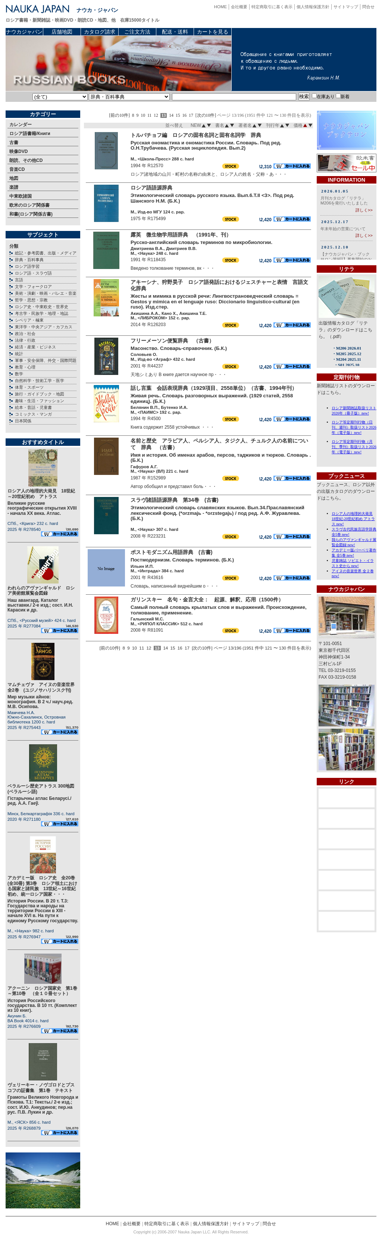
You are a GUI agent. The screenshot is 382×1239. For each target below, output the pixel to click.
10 (143, 115)
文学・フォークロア (33, 286)
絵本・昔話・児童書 (33, 407)
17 (191, 115)
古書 (13, 142)
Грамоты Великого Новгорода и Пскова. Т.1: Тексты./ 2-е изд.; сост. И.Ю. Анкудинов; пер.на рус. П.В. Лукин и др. (42, 1105)
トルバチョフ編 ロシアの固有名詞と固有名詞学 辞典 (196, 135)
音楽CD (17, 169)
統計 (19, 353)
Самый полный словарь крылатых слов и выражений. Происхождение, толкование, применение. (219, 610)
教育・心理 (25, 367)
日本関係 (23, 421)
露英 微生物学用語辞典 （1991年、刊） (181, 235)
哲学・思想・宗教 (31, 300)
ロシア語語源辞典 (154, 188)
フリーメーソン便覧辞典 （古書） (172, 341)
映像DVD (18, 151)
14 (171, 115)
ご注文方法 (137, 32)
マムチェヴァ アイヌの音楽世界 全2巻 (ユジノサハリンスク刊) (43, 687)
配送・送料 (175, 32)
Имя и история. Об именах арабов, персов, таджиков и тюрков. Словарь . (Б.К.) (221, 457)
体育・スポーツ (29, 387)
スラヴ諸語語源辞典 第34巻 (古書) (175, 500)
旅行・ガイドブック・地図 (39, 394)
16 (184, 115)
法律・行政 (25, 340)
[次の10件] (205, 115)
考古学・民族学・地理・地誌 (41, 313)
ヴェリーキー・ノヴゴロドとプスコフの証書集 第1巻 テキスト (41, 1087)
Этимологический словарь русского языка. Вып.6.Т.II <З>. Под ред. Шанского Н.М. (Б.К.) (212, 198)
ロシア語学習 (27, 266)
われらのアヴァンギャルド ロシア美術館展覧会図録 (41, 590)
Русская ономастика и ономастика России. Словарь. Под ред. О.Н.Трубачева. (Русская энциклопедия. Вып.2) (206, 145)
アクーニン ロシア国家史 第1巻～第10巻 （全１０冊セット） (42, 991)
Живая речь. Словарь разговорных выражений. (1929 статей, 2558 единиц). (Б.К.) (212, 398)
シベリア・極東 (29, 320)
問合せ (368, 6)
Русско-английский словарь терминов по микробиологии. (201, 242)
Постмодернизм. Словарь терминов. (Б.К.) (182, 560)
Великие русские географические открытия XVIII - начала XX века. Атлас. (42, 508)
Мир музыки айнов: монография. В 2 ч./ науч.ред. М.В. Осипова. (40, 701)
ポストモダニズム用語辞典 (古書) (172, 552)
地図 (13, 178)
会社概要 (239, 6)
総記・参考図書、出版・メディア (45, 253)
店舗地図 (61, 32)
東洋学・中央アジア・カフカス (43, 327)
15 (178, 115)
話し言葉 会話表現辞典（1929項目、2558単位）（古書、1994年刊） (214, 388)
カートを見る (212, 32)
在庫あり (323, 96)
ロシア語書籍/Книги (29, 133)
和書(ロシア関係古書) (31, 214)
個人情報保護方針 (313, 6)
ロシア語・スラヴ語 (33, 273)
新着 (343, 96)
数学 (19, 374)
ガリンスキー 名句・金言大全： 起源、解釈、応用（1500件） (207, 600)
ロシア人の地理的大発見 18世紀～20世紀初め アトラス (41, 493)
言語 (19, 280)
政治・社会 (25, 333)
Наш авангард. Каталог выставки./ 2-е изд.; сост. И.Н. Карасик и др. (40, 605)
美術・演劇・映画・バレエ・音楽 (45, 293)
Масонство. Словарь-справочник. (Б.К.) (179, 348)
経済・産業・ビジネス (35, 347)
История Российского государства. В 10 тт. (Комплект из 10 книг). (42, 1005)
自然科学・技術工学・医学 (39, 380)
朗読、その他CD (26, 160)
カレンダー (20, 124)
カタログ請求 (99, 32)
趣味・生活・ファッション (39, 400)
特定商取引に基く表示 (271, 6)
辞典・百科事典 (29, 259)
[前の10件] (119, 115)
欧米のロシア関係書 (29, 205)
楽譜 (13, 187)
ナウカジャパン (24, 32)
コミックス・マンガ (33, 414)
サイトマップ (346, 6)
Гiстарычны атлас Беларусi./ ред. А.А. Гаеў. (39, 801)
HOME (220, 6)
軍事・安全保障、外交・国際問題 (45, 360)
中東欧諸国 (20, 196)
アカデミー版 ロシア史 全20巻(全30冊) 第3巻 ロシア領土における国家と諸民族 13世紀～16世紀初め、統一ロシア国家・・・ (42, 886)
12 (156, 115)
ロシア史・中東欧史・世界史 (41, 306)
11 (149, 115)
